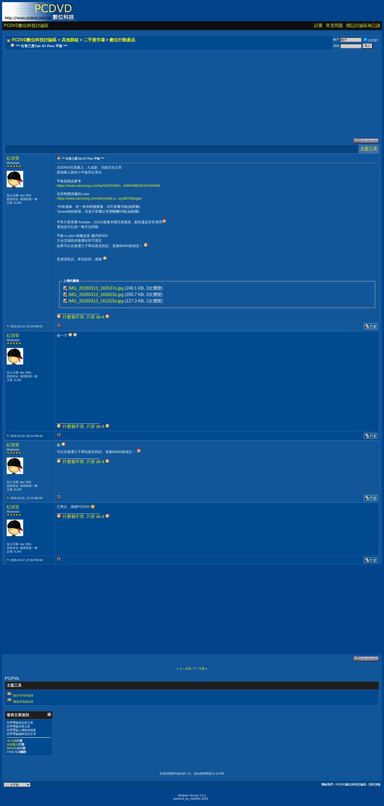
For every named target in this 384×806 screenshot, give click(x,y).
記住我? (370, 40)
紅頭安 (13, 158)
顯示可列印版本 (23, 695)
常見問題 (334, 25)
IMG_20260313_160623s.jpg (96, 294)
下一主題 (199, 668)
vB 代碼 (12, 740)
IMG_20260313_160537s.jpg (96, 288)
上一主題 (185, 668)
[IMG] (10, 748)
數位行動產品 (122, 40)
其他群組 (70, 40)
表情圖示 (12, 744)
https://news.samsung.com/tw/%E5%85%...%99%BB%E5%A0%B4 (108, 186)
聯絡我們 (327, 784)
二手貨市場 (94, 40)
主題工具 (368, 149)
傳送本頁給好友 (23, 701)
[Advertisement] (166, 88)
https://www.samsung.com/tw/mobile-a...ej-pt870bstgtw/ (99, 198)
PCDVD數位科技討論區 (26, 25)
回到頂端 (374, 784)
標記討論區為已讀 (363, 25)
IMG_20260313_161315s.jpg (96, 301)
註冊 (318, 25)
